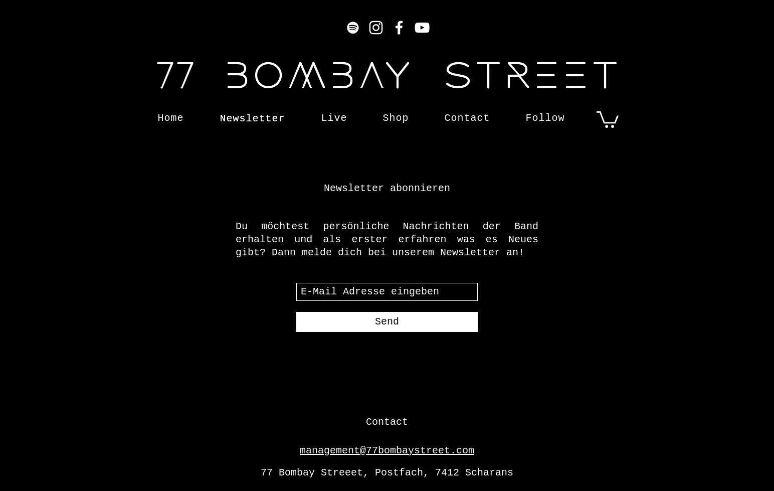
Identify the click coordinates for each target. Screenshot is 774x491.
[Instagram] (376, 28)
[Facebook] (399, 28)
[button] (608, 118)
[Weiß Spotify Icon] (353, 28)
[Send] (387, 322)
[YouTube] (422, 28)
